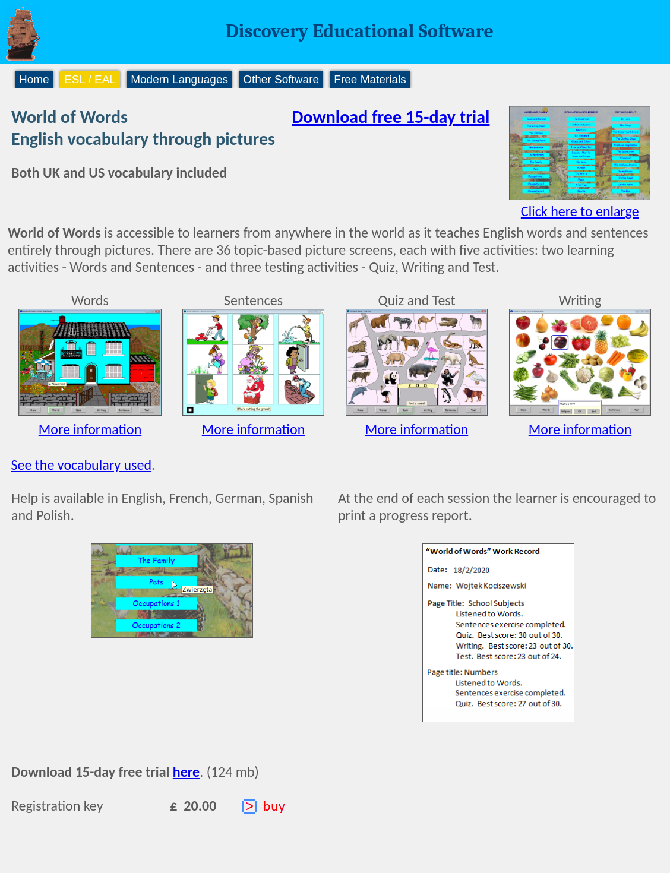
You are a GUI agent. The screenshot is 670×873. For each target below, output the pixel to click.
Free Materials (370, 79)
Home (34, 79)
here (186, 771)
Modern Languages (179, 79)
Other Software (281, 79)
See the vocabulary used (81, 464)
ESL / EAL (90, 79)
